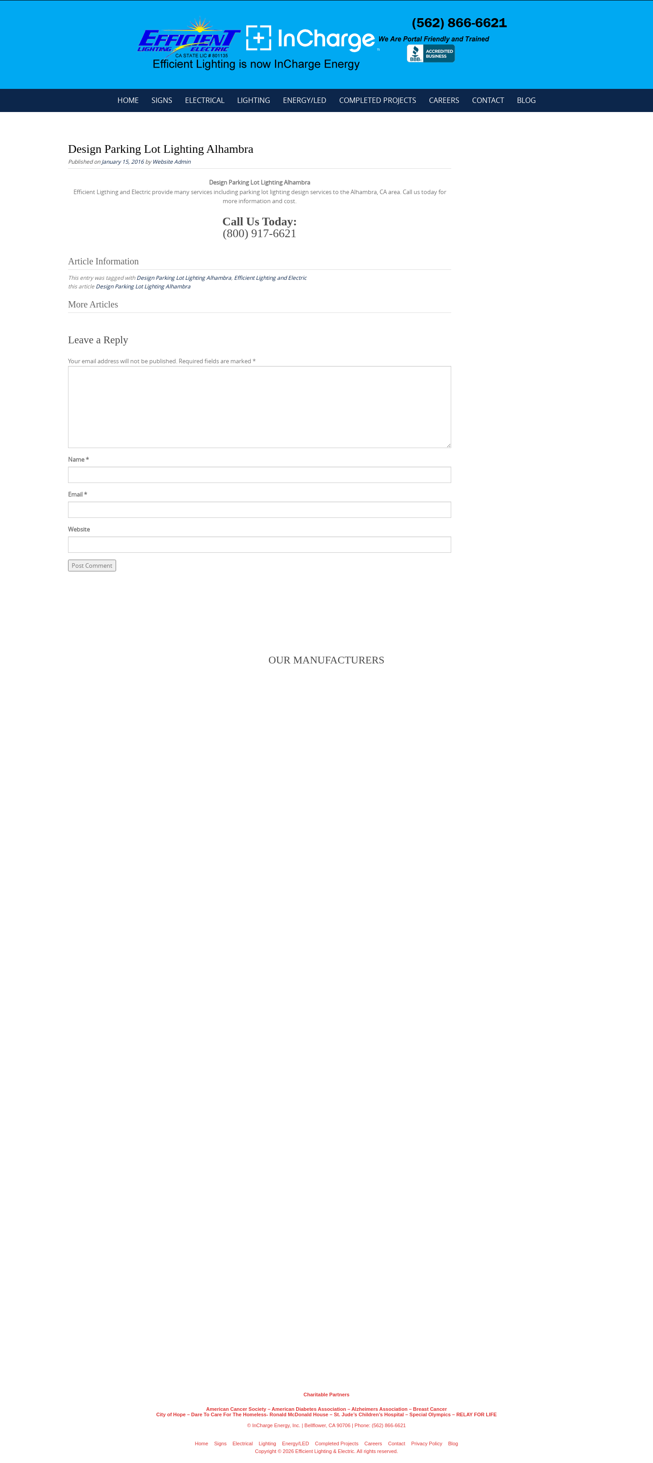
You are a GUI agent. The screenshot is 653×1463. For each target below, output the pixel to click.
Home (128, 100)
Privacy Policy (426, 1443)
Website (79, 529)
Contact (488, 100)
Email (77, 494)
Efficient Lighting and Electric (270, 277)
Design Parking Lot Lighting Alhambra (183, 277)
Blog (526, 100)
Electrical (204, 100)
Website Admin (171, 161)
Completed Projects (377, 100)
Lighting (253, 100)
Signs (161, 100)
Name (78, 459)
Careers (444, 100)
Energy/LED (304, 100)
